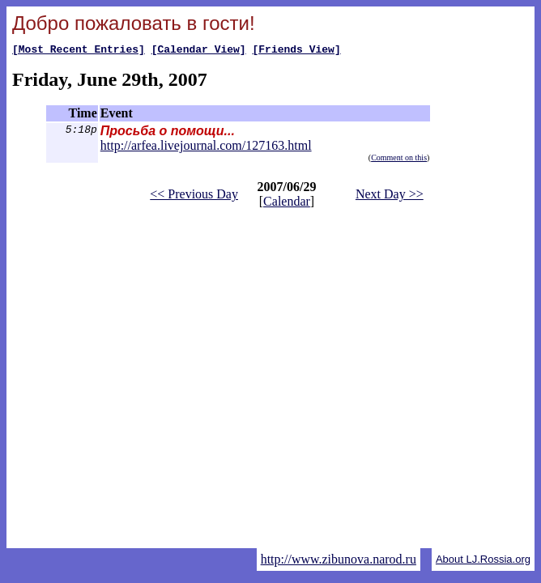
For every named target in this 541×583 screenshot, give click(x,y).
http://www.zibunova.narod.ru (338, 559)
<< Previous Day (194, 196)
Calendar (286, 204)
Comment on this (399, 159)
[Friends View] (296, 51)
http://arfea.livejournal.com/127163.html (206, 148)
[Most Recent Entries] (78, 51)
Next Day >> (390, 196)
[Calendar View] (198, 51)
